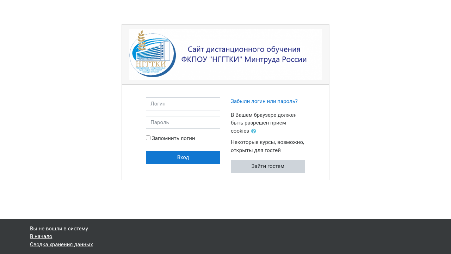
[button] (255, 131)
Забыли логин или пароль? (264, 101)
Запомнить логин (173, 138)
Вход (183, 157)
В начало (41, 236)
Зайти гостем (268, 166)
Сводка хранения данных (61, 244)
